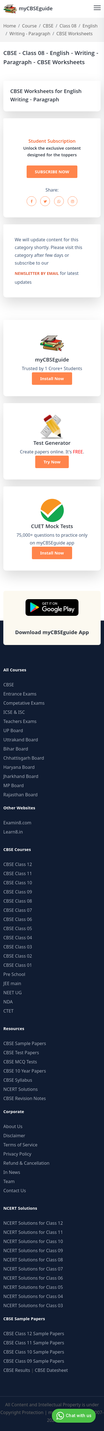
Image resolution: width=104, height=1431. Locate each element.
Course (29, 26)
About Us (12, 1126)
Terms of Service (20, 1145)
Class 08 (68, 26)
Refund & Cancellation (26, 1163)
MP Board (13, 785)
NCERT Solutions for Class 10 (33, 1241)
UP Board (13, 730)
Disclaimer (14, 1136)
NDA (8, 1002)
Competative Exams (24, 703)
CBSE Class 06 (17, 919)
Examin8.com (17, 823)
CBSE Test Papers (21, 1053)
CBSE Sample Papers (24, 1043)
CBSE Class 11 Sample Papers (33, 1343)
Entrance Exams (20, 694)
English (90, 26)
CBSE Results (16, 1370)
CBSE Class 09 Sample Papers (33, 1361)
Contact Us (14, 1191)
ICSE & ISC (14, 712)
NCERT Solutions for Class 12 (33, 1223)
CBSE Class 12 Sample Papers (33, 1333)
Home (9, 26)
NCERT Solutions (20, 1089)
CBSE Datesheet (51, 1370)
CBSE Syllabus (17, 1080)
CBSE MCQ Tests (20, 1062)
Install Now (52, 378)
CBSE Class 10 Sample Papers (33, 1352)
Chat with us (73, 1415)
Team (9, 1181)
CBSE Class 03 (17, 947)
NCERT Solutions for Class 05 (33, 1287)
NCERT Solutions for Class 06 (33, 1278)
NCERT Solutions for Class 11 (33, 1232)
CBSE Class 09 (17, 892)
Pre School (14, 974)
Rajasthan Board (20, 795)
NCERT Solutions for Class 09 (33, 1250)
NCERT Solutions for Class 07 (33, 1269)
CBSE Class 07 (17, 910)
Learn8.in (13, 832)
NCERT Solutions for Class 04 (33, 1296)
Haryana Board (19, 767)
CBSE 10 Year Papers (24, 1071)
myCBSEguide (28, 8)
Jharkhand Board (20, 776)
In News (11, 1172)
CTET (8, 1011)
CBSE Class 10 (17, 883)
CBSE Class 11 (17, 873)
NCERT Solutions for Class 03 (33, 1305)
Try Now (52, 462)
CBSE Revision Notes (24, 1098)
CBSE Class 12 (17, 864)
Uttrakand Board (20, 740)
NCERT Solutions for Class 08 (33, 1260)
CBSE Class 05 (17, 928)
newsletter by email (37, 274)
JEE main (12, 983)
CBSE (48, 26)
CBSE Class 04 (17, 938)
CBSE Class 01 (17, 965)
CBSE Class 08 (17, 901)
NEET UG (12, 993)
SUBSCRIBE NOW (52, 171)
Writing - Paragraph (29, 34)
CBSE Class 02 (17, 956)
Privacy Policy (17, 1154)
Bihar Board (15, 749)
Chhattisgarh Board (23, 758)
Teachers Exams (20, 721)
